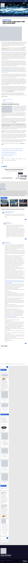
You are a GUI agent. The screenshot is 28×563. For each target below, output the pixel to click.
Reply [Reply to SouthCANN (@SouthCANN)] (25, 219)
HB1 (23, 42)
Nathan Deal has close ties (5, 52)
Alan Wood (3, 189)
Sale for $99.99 (6, 443)
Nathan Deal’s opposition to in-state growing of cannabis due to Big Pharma (12, 148)
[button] (25, 15)
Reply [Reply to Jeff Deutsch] (25, 343)
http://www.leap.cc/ (9, 291)
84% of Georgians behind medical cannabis (10, 70)
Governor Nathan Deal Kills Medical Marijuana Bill (8, 152)
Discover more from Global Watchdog (8, 102)
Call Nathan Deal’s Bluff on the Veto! (8, 99)
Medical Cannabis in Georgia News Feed (7, 155)
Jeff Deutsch (6, 242)
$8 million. (2, 128)
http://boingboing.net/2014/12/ (12, 316)
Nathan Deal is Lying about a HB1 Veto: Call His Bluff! (14, 22)
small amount (6, 507)
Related (4, 101)
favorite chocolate (4, 398)
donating (7, 526)
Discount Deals (4, 481)
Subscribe (20, 173)
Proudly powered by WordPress (4, 560)
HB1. (2, 69)
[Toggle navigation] (13, 15)
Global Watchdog (6, 555)
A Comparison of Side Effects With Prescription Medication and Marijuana (11, 150)
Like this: (4, 100)
